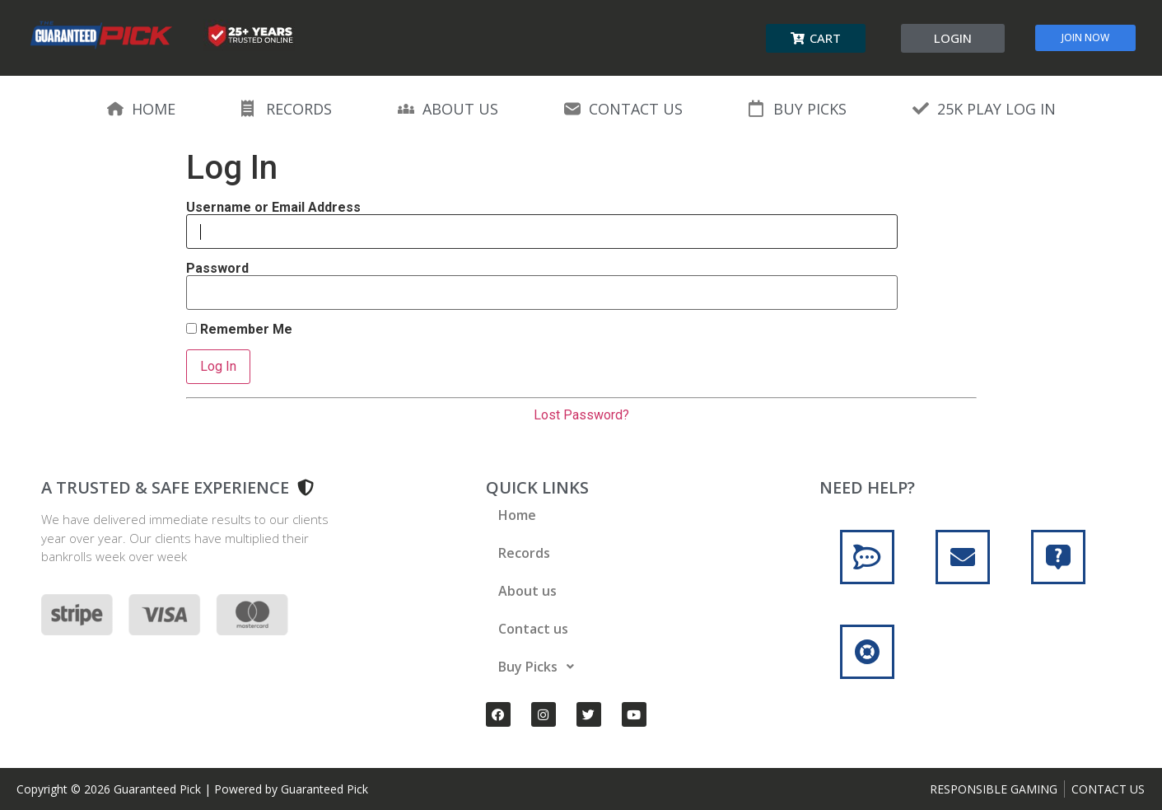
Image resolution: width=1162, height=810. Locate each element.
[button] (816, 38)
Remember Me (239, 329)
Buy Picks (540, 666)
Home (517, 515)
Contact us (533, 629)
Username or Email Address (273, 207)
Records (524, 553)
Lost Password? (581, 415)
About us (527, 591)
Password (217, 268)
